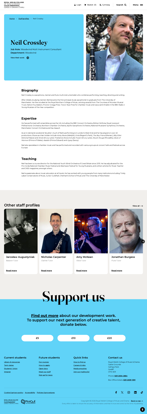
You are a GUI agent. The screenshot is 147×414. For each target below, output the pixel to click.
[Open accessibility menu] (142, 409)
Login (77, 5)
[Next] (143, 241)
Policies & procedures (46, 393)
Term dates (9, 365)
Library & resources (12, 362)
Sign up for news (45, 375)
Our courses (44, 362)
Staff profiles (23, 19)
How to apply (44, 365)
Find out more (44, 315)
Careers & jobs (80, 365)
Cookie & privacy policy (13, 393)
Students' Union (10, 369)
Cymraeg (105, 5)
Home (12, 19)
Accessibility (30, 393)
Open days (43, 369)
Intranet (7, 372)
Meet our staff (45, 372)
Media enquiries (80, 369)
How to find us (80, 362)
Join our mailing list (81, 372)
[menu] (138, 5)
